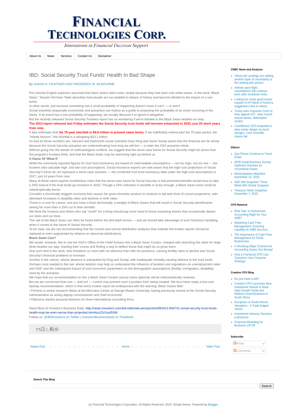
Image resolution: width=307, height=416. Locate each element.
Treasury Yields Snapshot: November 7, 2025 (251, 192)
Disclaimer (104, 56)
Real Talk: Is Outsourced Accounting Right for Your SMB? (250, 214)
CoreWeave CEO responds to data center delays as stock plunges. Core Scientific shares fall (253, 131)
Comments (242, 351)
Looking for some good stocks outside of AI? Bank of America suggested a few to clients (253, 103)
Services (66, 56)
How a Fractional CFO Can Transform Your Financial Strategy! (251, 258)
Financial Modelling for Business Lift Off (248, 323)
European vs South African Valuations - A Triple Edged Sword (251, 305)
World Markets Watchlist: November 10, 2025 (250, 175)
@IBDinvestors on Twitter (62, 317)
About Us (35, 56)
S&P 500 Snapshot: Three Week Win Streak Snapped (251, 183)
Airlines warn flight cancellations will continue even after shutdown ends (250, 91)
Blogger (213, 404)
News (50, 56)
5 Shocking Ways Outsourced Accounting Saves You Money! (253, 248)
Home (125, 346)
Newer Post (37, 346)
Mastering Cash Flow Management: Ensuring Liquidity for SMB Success (251, 226)
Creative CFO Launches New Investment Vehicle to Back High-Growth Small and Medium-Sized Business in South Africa (253, 290)
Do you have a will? (246, 279)
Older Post (213, 346)
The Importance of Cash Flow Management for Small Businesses (253, 238)
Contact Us (85, 56)
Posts (239, 343)
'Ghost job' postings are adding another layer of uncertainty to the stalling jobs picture (253, 79)
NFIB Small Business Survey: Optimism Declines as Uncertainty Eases (253, 165)
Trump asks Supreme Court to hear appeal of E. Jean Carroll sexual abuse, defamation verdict (253, 116)
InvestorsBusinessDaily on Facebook (107, 317)
